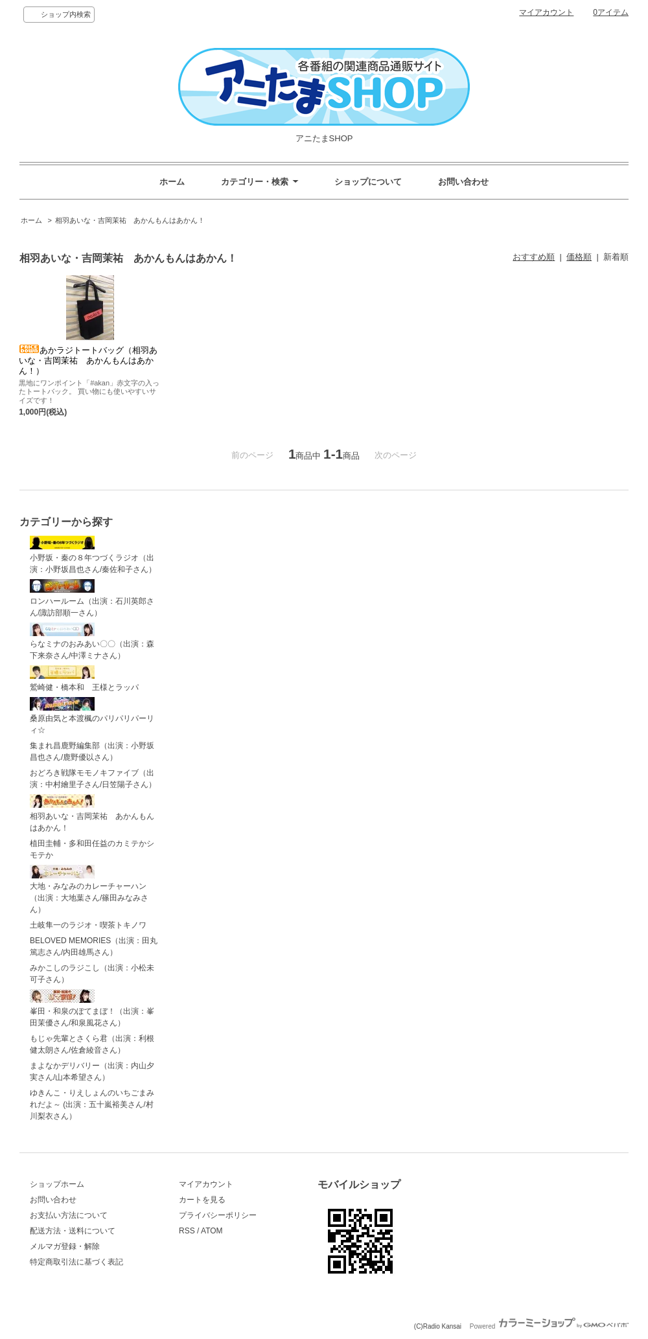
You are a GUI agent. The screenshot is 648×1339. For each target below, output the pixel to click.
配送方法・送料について (72, 1230)
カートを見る (202, 1199)
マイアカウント (546, 12)
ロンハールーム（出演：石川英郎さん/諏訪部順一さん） (92, 598)
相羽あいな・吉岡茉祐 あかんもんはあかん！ (130, 220)
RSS (187, 1230)
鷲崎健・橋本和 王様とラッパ (84, 678)
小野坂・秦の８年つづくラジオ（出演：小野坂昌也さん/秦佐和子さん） (93, 555)
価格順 (579, 257)
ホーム (172, 182)
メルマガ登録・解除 (65, 1246)
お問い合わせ (463, 182)
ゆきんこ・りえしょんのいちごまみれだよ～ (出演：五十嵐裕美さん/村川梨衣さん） (92, 1104)
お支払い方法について (69, 1215)
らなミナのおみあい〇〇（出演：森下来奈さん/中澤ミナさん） (92, 642)
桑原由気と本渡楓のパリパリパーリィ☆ (92, 716)
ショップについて (368, 182)
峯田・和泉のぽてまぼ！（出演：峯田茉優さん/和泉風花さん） (92, 1008)
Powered (549, 1326)
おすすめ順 (534, 257)
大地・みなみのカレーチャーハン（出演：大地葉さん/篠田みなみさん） (89, 890)
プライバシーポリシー (218, 1215)
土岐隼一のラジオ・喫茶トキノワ (88, 925)
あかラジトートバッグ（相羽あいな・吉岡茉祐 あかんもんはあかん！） (88, 360)
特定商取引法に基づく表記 (76, 1261)
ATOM (212, 1230)
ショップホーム (57, 1184)
